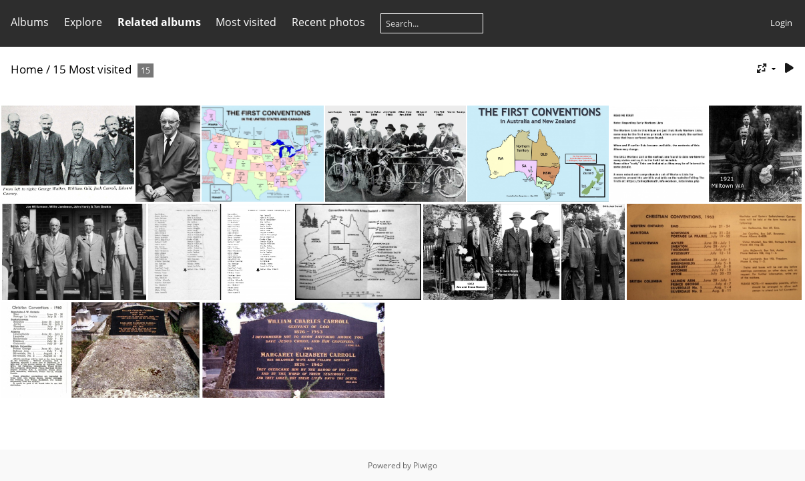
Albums (30, 22)
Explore (83, 22)
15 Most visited (92, 69)
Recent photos (328, 22)
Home (27, 69)
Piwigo (425, 465)
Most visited (246, 22)
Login (781, 23)
